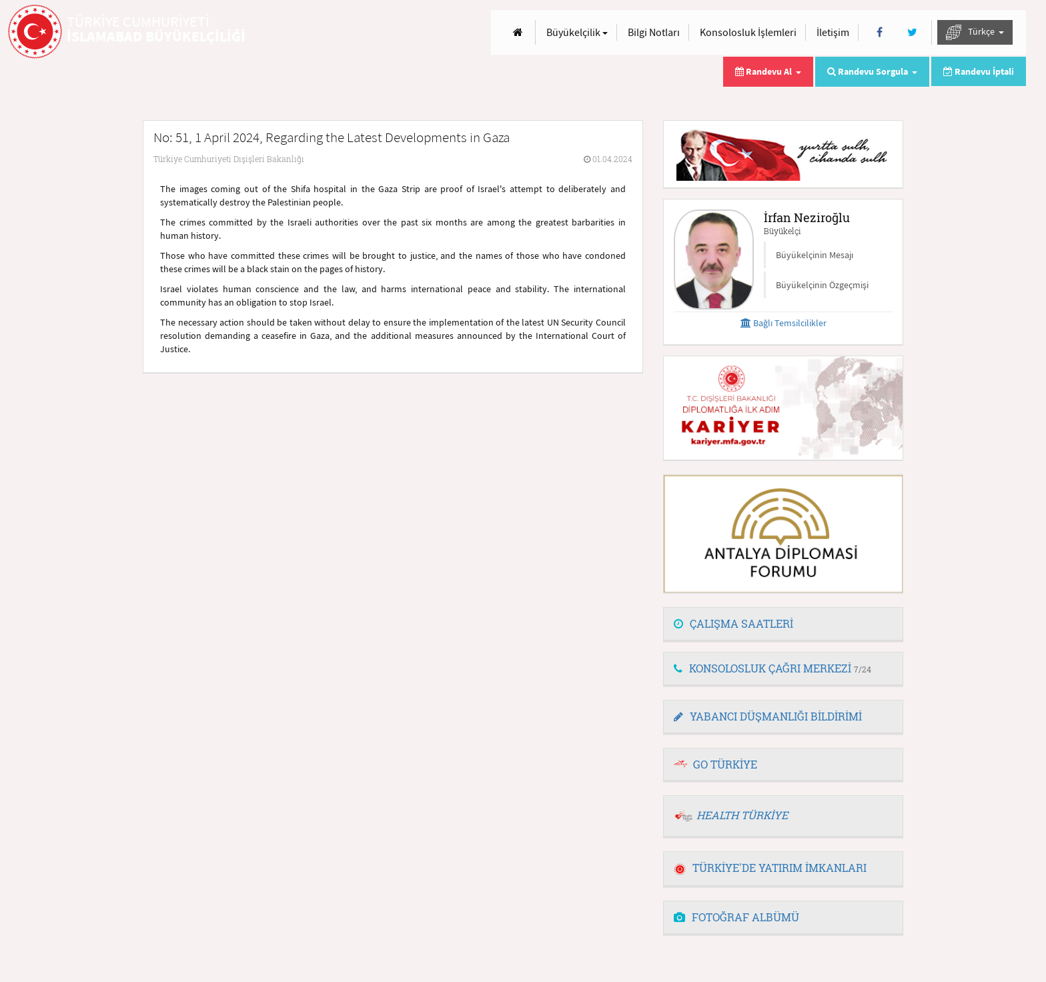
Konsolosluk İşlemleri (748, 32)
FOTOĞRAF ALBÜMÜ (736, 917)
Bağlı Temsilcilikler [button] (783, 323)
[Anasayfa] (518, 32)
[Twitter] (912, 32)
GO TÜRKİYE (725, 764)
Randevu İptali (978, 71)
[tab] (783, 624)
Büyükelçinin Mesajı (814, 255)
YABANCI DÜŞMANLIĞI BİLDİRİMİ (768, 716)
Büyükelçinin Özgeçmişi (822, 285)
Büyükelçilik (577, 32)
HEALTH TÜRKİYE (742, 815)
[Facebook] (879, 32)
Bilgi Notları (654, 32)
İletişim (833, 32)
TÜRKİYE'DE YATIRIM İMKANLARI (770, 868)
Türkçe (975, 32)
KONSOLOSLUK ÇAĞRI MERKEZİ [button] (772, 668)
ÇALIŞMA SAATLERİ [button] (733, 623)
